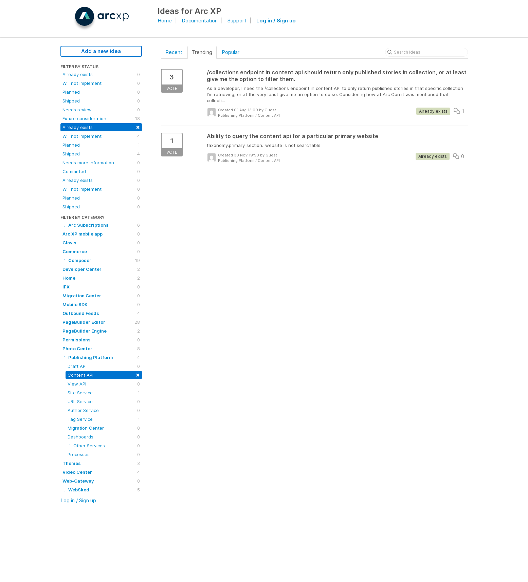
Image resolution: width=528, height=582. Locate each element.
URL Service (104, 401)
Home (165, 20)
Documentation (200, 20)
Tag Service (104, 419)
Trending (202, 52)
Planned (101, 92)
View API (104, 383)
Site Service (104, 392)
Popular (230, 52)
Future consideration (101, 118)
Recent (173, 52)
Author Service (104, 410)
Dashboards (104, 436)
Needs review (101, 109)
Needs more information (101, 162)
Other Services (104, 445)
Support (237, 20)
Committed (101, 171)
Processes (104, 454)
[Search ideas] (426, 52)
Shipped (101, 100)
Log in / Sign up (276, 20)
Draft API (104, 366)
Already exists (101, 74)
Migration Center (104, 428)
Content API (104, 374)
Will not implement (101, 83)
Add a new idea (101, 51)
